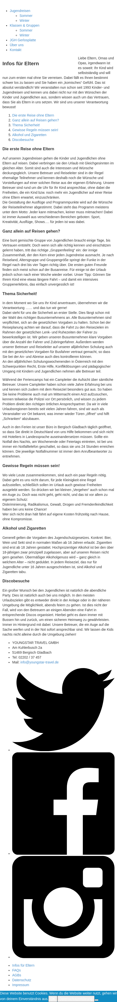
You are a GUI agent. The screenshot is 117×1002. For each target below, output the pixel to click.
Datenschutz (21, 980)
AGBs (16, 975)
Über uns (17, 45)
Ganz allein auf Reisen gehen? (35, 120)
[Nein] (96, 1000)
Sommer (26, 16)
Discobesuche (23, 140)
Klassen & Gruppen (24, 25)
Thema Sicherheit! (26, 125)
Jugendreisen (20, 11)
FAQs (16, 970)
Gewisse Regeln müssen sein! (35, 130)
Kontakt (15, 50)
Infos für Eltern (23, 965)
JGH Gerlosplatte (23, 40)
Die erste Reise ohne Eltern (33, 115)
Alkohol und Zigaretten (29, 135)
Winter (24, 20)
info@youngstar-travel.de (39, 662)
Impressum (20, 985)
